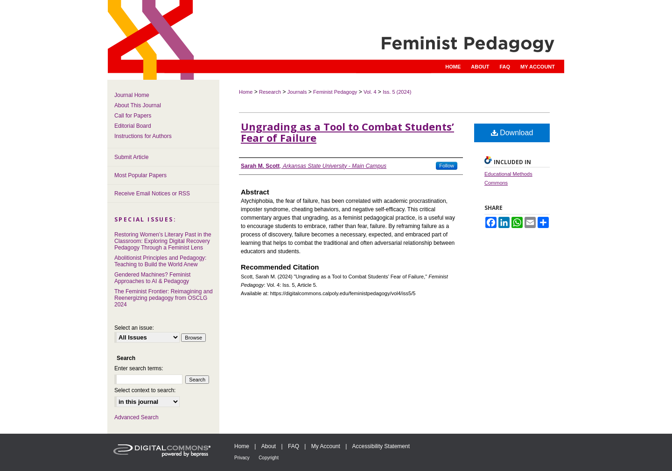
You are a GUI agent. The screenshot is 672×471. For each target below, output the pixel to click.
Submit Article (131, 157)
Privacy (242, 457)
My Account (325, 446)
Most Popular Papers (140, 175)
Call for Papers (132, 115)
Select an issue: (134, 328)
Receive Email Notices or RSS (152, 193)
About (268, 446)
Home (245, 92)
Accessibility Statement (381, 446)
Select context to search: (144, 390)
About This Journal (137, 105)
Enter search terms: (138, 368)
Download (512, 133)
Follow (446, 165)
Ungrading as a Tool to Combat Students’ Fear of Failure (347, 132)
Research (270, 92)
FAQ (293, 446)
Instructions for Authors (143, 136)
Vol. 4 (370, 92)
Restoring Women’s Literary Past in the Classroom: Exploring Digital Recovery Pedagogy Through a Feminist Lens (162, 241)
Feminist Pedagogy (335, 92)
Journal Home (131, 95)
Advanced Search (136, 417)
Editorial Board (132, 126)
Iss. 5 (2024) (397, 92)
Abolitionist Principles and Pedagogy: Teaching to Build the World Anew (160, 261)
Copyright (269, 457)
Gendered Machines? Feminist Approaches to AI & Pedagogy (152, 277)
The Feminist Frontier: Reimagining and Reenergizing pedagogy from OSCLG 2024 (163, 298)
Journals (297, 92)
